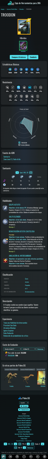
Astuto (27, 282)
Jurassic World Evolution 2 (24, 422)
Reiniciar (30, 448)
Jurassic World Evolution (24, 425)
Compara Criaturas (19, 57)
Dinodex (21, 9)
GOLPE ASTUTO (14, 204)
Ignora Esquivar (8, 330)
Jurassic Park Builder (24, 432)
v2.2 (26, 288)
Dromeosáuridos (29, 292)
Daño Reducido (8, 333)
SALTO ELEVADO (14, 216)
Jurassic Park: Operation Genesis (24, 434)
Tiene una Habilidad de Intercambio (15, 322)
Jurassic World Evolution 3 (24, 420)
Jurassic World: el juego (24, 418)
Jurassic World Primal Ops (24, 429)
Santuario (6, 156)
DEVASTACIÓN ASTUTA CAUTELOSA (22, 231)
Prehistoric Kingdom (24, 436)
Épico (26, 279)
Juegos (2, 9)
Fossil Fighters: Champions (24, 441)
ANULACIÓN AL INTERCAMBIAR (20, 255)
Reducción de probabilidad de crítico (15, 335)
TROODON (11, 355)
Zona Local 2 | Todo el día (11, 159)
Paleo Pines (24, 438)
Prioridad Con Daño (9, 325)
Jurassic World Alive (12, 9)
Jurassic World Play (24, 427)
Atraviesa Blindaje (9, 328)
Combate (33, 57)
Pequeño (27, 285)
